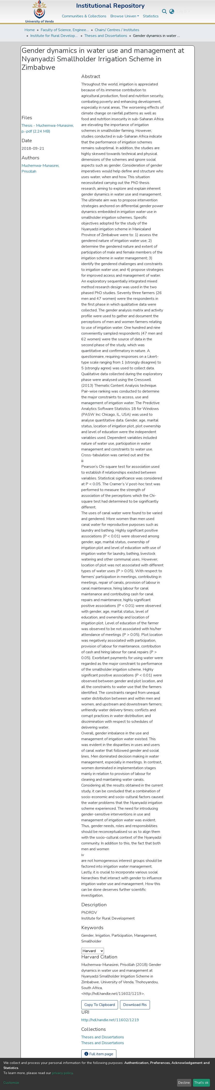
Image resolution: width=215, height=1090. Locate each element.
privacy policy (62, 1073)
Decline (184, 1082)
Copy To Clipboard (99, 1004)
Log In (182, 11)
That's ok (201, 1082)
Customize (11, 1082)
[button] (172, 11)
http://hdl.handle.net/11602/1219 (110, 1020)
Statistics (151, 16)
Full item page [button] (98, 1054)
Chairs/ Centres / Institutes (117, 30)
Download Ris (135, 1004)
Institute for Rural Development (54, 35)
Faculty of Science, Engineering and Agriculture (65, 30)
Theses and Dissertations (105, 35)
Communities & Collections (84, 16)
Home (29, 30)
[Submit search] (164, 11)
